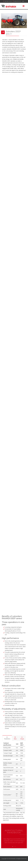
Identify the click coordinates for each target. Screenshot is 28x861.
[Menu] (23, 6)
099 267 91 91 (17, 1)
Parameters (7, 738)
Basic (15, 738)
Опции (22, 738)
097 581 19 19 (8, 1)
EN (23, 1)
